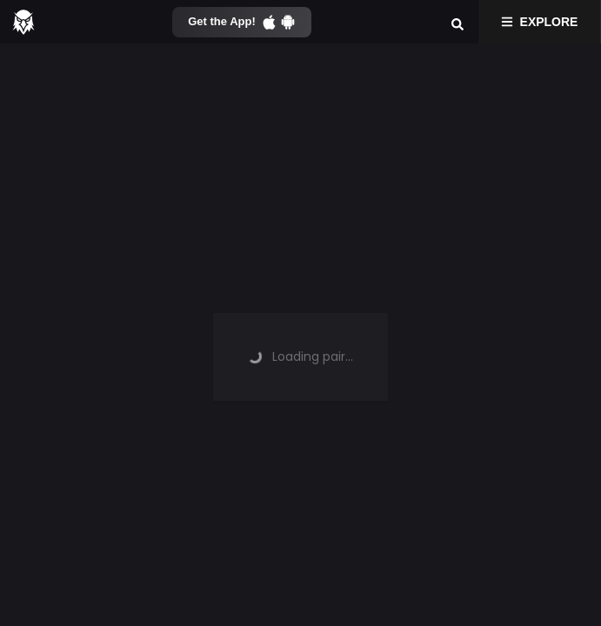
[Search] (457, 21)
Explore (539, 22)
